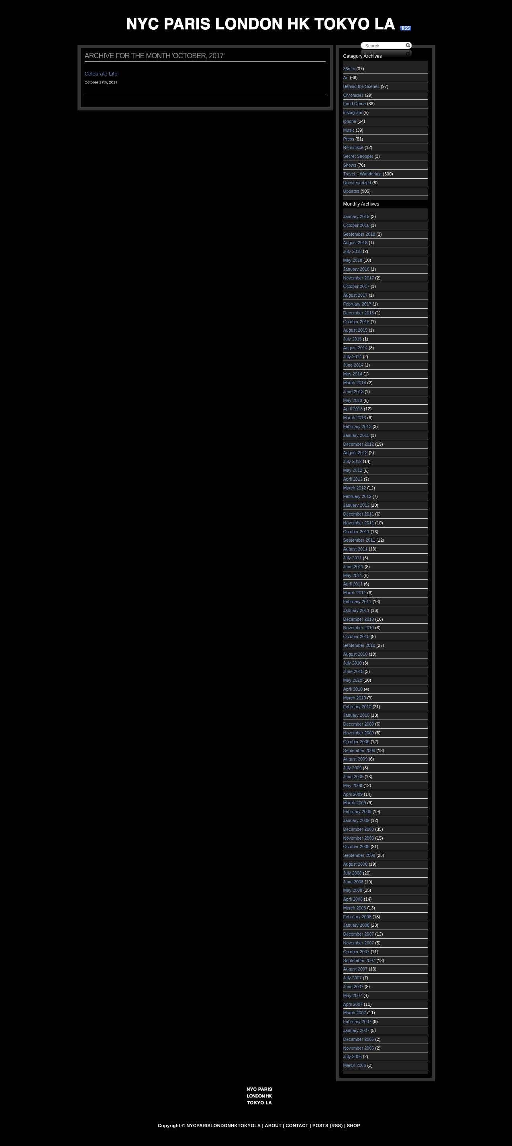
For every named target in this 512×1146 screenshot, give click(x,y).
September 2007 (359, 960)
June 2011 (353, 566)
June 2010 (353, 671)
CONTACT (297, 1125)
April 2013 (353, 408)
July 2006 (352, 1056)
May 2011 (352, 575)
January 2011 (356, 610)
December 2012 (358, 444)
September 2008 (359, 855)
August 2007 (355, 969)
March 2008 (354, 907)
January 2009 (356, 820)
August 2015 (355, 330)
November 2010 (358, 627)
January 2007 (356, 1030)
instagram (352, 112)
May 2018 (352, 260)
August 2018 (355, 242)
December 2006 (358, 1039)
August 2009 (355, 759)
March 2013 (354, 417)
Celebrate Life (101, 74)
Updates (351, 191)
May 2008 (352, 890)
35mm (349, 68)
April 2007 (353, 1004)
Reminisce (353, 147)
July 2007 (352, 977)
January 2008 (356, 925)
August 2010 (355, 654)
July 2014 (352, 356)
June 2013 (353, 391)
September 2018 (359, 234)
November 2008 (358, 838)
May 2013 (352, 400)
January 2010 (356, 715)
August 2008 (355, 864)
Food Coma (354, 103)
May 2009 (352, 785)
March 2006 (354, 1065)
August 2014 (355, 347)
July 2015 (352, 338)
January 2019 (356, 216)
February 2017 (357, 304)
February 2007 (357, 1021)
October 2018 (356, 225)
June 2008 (353, 881)
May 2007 (352, 995)
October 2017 (356, 286)
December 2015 (358, 312)
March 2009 (354, 802)
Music (349, 130)
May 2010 (352, 680)
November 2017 (358, 277)
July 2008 (352, 873)
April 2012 (353, 479)
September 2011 (359, 540)
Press (349, 139)
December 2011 (358, 514)
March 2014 (354, 382)
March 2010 (354, 697)
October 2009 (356, 741)
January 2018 (356, 269)
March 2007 (354, 1012)
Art (346, 77)
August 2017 (355, 295)
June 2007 (353, 986)
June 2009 (353, 776)
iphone (349, 121)
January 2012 (356, 505)
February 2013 (357, 426)
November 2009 (358, 732)
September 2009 (359, 750)
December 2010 (358, 619)
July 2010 (352, 663)
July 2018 (352, 251)
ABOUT (273, 1125)
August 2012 (355, 452)
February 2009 (357, 811)
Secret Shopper (358, 156)
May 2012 (352, 470)
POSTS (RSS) (327, 1125)
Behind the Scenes (361, 86)
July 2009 (352, 767)
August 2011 (355, 548)
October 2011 (356, 531)
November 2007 (358, 942)
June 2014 (353, 365)
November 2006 (358, 1048)
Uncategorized (357, 182)
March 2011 (354, 592)
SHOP (353, 1125)
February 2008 (357, 916)
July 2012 (352, 461)
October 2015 (356, 321)
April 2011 (353, 583)
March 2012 (354, 487)
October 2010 (356, 636)
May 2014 (352, 373)
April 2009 (353, 794)
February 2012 (357, 496)
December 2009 (358, 724)
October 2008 (356, 846)
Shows (349, 165)
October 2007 (356, 951)
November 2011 (358, 522)
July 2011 (352, 557)
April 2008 (353, 899)
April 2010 (353, 689)
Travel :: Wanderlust (362, 173)
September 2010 (359, 645)
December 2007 (358, 934)
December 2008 (358, 829)
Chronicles (353, 95)
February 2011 (357, 601)
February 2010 (357, 706)
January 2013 (356, 435)
